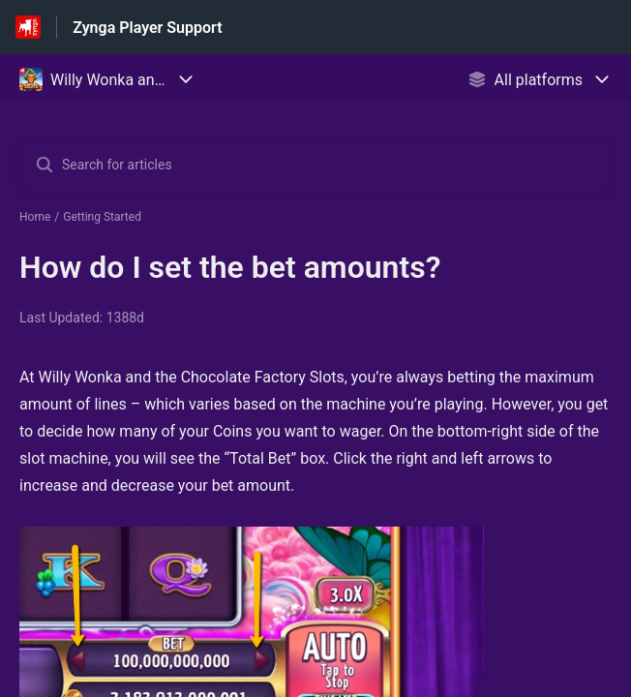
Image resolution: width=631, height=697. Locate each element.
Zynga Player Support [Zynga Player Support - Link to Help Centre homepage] (147, 27)
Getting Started (102, 217)
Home (34, 217)
